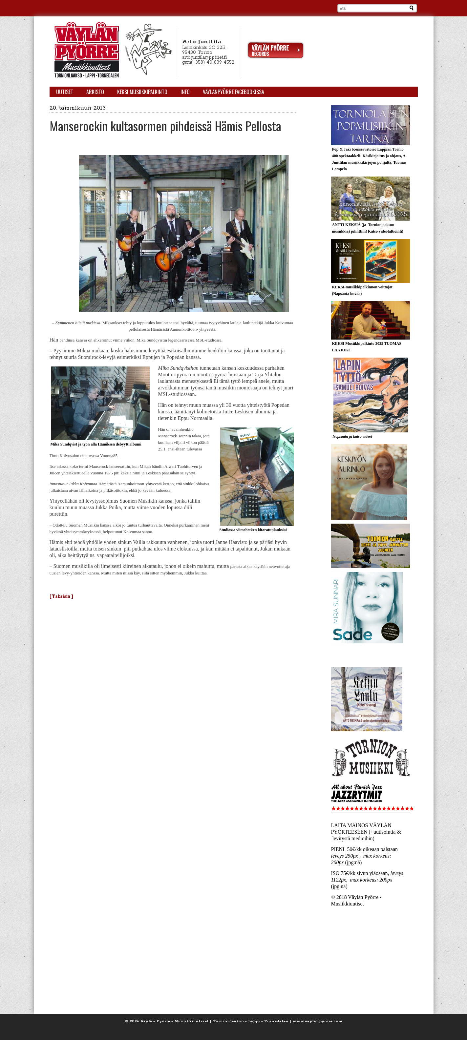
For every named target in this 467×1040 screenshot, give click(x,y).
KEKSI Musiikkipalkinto (142, 92)
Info (185, 92)
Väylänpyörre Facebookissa (233, 92)
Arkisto (95, 92)
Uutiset (64, 92)
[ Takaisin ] (61, 596)
